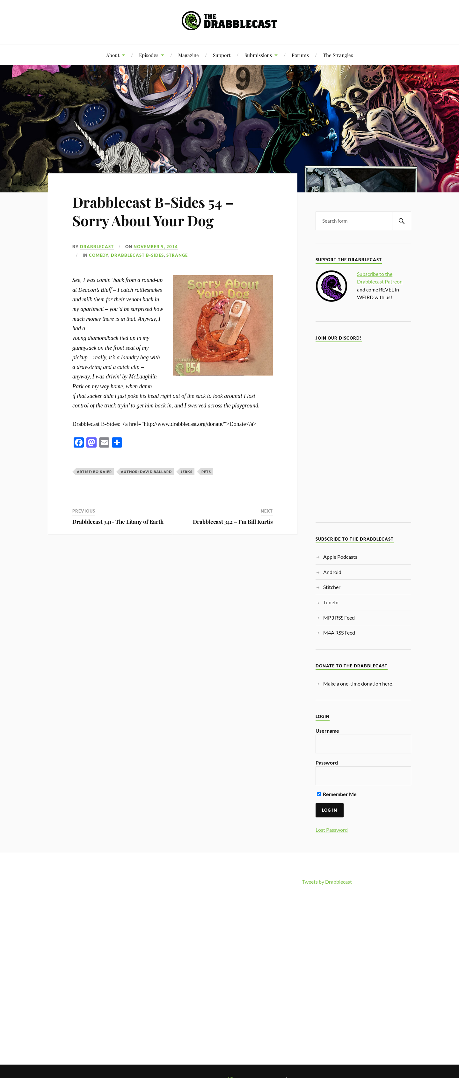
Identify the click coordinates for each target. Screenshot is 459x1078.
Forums (300, 55)
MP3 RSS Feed (339, 617)
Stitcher (331, 587)
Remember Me (337, 794)
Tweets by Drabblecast (327, 882)
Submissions (258, 55)
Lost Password (332, 830)
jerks (187, 472)
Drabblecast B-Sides (137, 255)
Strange (177, 255)
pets (206, 472)
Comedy (98, 255)
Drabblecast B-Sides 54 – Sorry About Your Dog (153, 210)
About (112, 55)
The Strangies (338, 55)
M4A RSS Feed (339, 632)
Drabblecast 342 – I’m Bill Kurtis (233, 521)
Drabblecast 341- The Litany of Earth (118, 521)
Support (221, 55)
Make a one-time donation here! (358, 683)
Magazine (188, 55)
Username (327, 731)
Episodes (148, 55)
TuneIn (331, 602)
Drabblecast (97, 246)
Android (332, 572)
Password (327, 762)
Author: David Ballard (146, 472)
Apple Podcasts (340, 557)
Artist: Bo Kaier (94, 472)
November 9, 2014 (156, 246)
